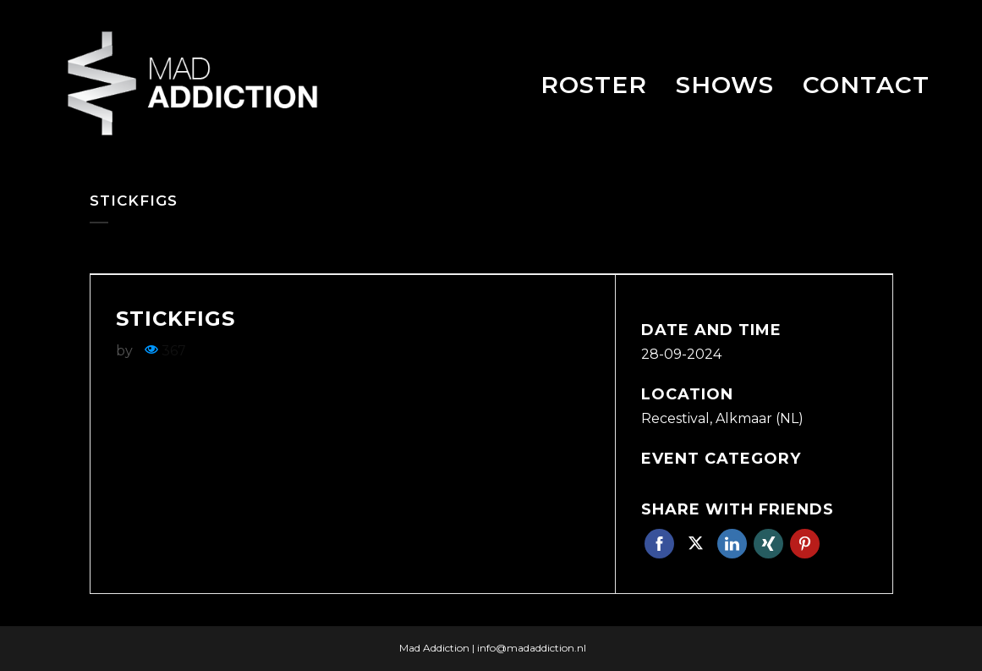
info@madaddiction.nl (531, 647)
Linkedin (732, 543)
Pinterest (805, 543)
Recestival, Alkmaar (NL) (722, 418)
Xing (768, 543)
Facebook (659, 543)
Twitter (695, 543)
